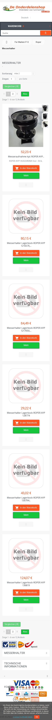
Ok (37, 717)
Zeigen (5, 79)
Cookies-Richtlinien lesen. (23, 717)
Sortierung (7, 73)
